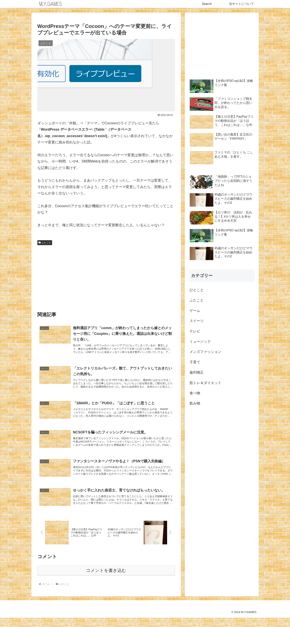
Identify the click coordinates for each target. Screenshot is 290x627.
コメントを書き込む (106, 579)
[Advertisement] (106, 276)
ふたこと (45, 242)
